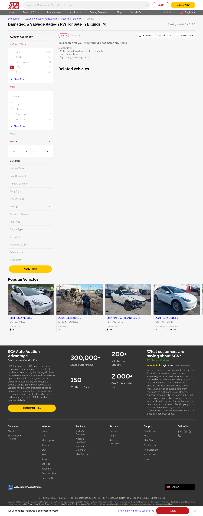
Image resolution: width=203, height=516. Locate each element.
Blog (119, 12)
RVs (44, 435)
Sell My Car (136, 12)
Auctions (75, 12)
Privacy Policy (33, 504)
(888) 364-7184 (65, 498)
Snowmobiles (49, 473)
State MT (77, 18)
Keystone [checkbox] (20, 119)
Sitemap (83, 504)
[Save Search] (185, 35)
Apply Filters (30, 269)
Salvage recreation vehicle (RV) (40, 18)
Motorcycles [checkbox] (22, 62)
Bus (44, 450)
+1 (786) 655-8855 (47, 498)
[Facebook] (185, 431)
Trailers (45, 459)
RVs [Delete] (64, 35)
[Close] (195, 510)
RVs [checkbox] (18, 67)
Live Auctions (54, 12)
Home (11, 12)
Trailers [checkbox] (19, 72)
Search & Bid (31, 12)
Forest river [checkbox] (21, 114)
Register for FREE (32, 408)
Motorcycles (48, 440)
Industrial (46, 468)
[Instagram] (180, 431)
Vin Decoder (150, 454)
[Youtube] (180, 435)
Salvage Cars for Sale (81, 365)
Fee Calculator (151, 450)
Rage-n (65, 18)
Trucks (45, 445)
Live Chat (149, 440)
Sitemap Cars (49, 478)
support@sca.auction (85, 498)
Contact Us (150, 445)
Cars (44, 431)
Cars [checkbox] (18, 52)
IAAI (170, 504)
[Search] (147, 5)
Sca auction (14, 18)
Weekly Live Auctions (81, 387)
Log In (161, 5)
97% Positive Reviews (158, 360)
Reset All (75, 35)
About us (12, 431)
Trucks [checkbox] (19, 57)
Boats (45, 454)
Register (114, 431)
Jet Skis (46, 464)
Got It (173, 510)
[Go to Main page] (14, 5)
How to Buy (150, 431)
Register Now (183, 5)
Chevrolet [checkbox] (21, 109)
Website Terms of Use (47, 504)
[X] (190, 431)
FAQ (146, 435)
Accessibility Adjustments (25, 487)
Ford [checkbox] (18, 104)
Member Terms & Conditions (69, 504)
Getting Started (99, 12)
